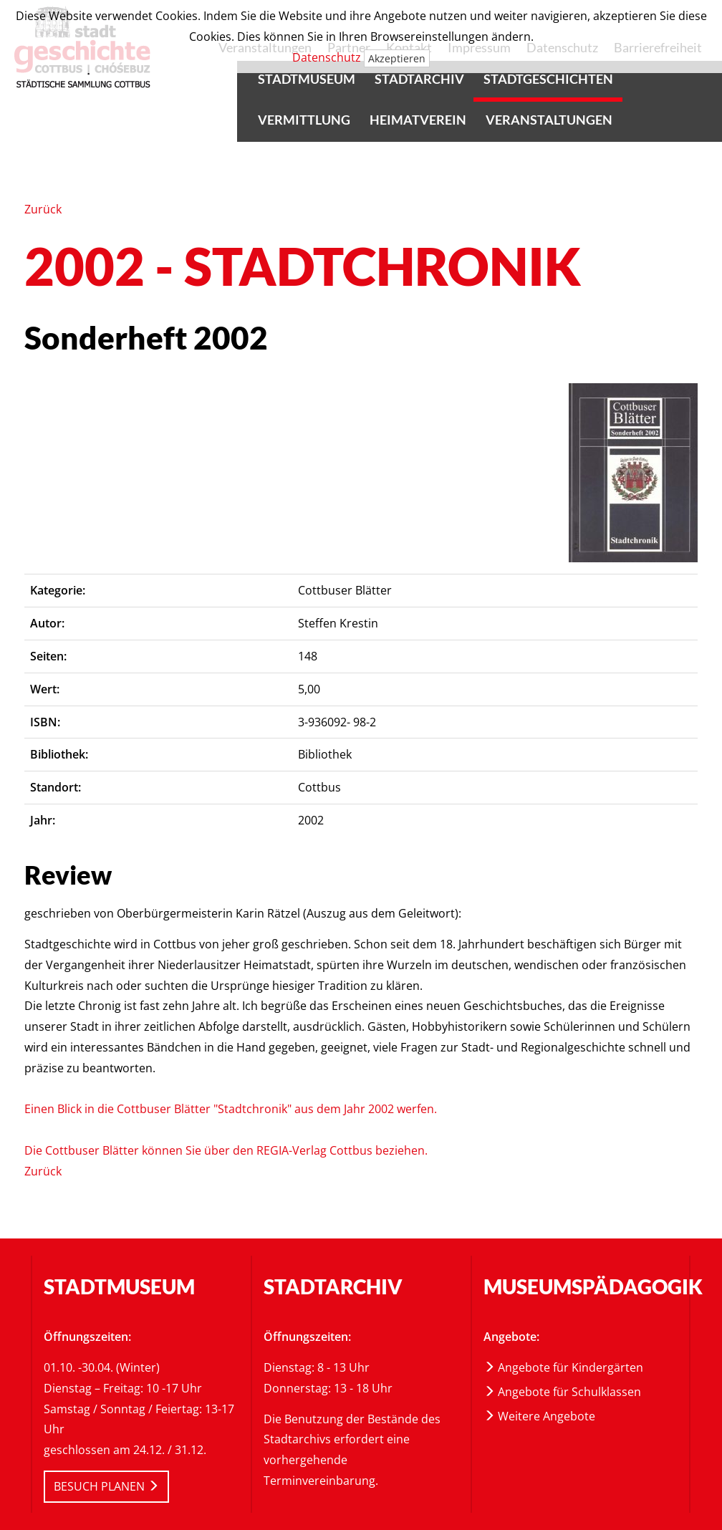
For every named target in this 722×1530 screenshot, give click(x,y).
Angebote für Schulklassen (562, 1392)
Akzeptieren (396, 58)
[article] (633, 472)
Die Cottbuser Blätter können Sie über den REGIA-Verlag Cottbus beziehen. (226, 1150)
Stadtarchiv (419, 79)
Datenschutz (326, 57)
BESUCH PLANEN (106, 1486)
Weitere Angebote (539, 1416)
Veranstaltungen (549, 120)
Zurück (43, 209)
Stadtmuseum (306, 79)
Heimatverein (418, 120)
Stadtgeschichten (548, 79)
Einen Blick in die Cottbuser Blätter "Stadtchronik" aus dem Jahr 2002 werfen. (230, 1109)
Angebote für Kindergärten (563, 1367)
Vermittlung (304, 120)
